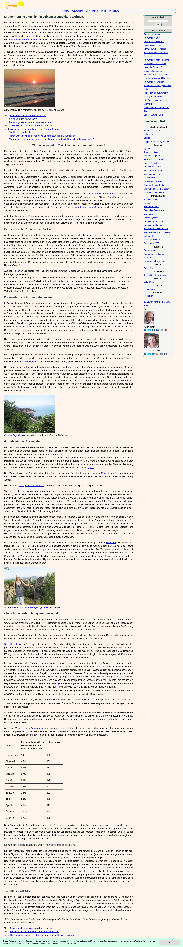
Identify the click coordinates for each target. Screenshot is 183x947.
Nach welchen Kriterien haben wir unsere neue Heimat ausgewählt (43, 935)
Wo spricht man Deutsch (31, 485)
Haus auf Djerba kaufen (154, 192)
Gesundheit (91, 11)
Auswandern (77, 11)
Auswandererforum (152, 34)
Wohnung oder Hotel (153, 174)
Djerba (91, 467)
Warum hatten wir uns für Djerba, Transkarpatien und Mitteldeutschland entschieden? (51, 139)
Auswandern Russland (154, 41)
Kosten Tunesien (151, 163)
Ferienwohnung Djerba (154, 185)
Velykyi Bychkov (151, 218)
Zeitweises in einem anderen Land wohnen (31, 125)
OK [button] (169, 943)
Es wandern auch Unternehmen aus (28, 115)
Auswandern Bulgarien (154, 254)
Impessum (114, 11)
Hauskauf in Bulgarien (154, 261)
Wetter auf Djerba (152, 156)
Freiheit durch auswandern (156, 93)
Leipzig (147, 138)
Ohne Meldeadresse (153, 71)
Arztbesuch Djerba (152, 167)
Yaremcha (148, 214)
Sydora (65, 11)
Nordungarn (149, 289)
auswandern (15, 533)
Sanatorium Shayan (153, 225)
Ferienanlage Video (14, 435)
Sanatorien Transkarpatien (156, 229)
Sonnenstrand (150, 250)
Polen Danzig (150, 268)
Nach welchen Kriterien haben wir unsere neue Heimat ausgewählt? (43, 136)
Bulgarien (59, 683)
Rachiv (147, 203)
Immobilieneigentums (28, 361)
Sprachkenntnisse (13, 644)
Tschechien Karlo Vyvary (155, 275)
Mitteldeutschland (152, 130)
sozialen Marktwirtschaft (104, 473)
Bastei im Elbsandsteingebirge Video (30, 607)
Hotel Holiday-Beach (153, 181)
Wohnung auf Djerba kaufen (156, 189)
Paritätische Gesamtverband (23, 39)
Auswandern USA (152, 38)
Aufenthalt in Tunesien (154, 159)
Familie (102, 11)
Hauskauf (148, 257)
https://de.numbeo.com (37, 728)
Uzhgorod (148, 236)
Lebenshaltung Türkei (153, 115)
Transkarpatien (150, 199)
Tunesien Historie (152, 152)
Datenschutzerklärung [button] (70, 944)
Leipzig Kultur (150, 134)
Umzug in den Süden (153, 96)
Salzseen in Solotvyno (154, 221)
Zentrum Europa (151, 207)
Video (16, 271)
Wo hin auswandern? (19, 132)
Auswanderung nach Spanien (87, 207)
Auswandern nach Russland (156, 60)
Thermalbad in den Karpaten (157, 232)
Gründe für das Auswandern (23, 119)
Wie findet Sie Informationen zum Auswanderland (34, 931)
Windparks (111, 542)
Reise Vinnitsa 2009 (153, 240)
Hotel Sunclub (150, 178)
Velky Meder (149, 282)
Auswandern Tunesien (154, 82)
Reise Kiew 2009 (151, 243)
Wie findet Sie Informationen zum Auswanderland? (35, 129)
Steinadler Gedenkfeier (154, 210)
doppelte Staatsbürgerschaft (156, 141)
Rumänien (148, 296)
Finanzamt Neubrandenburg (102, 193)
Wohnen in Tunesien (153, 170)
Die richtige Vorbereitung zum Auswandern (30, 122)
